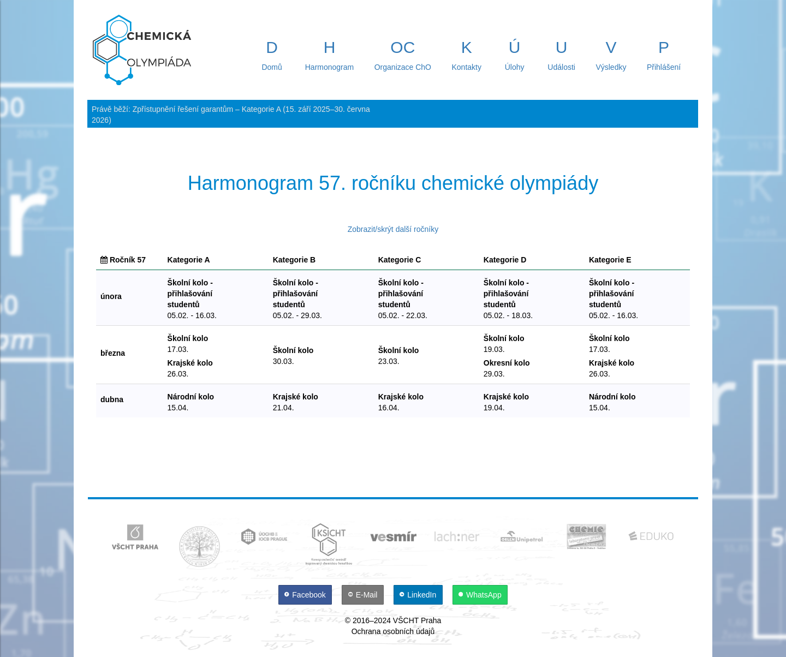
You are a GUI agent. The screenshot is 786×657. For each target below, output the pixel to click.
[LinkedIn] (419, 594)
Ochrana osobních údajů (393, 631)
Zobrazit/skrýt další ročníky (393, 229)
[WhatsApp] (480, 594)
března (112, 353)
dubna (111, 399)
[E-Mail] (364, 594)
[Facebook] (306, 594)
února (111, 296)
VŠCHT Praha (417, 620)
